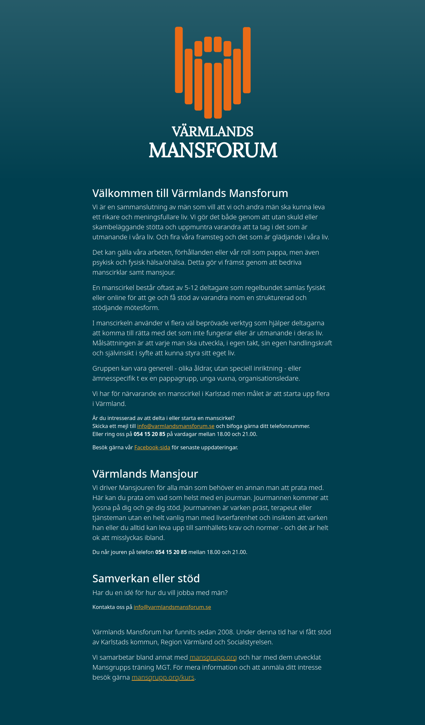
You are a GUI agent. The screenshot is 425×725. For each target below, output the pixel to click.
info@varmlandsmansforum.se (176, 426)
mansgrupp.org (213, 657)
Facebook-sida (152, 447)
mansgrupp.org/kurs (163, 677)
